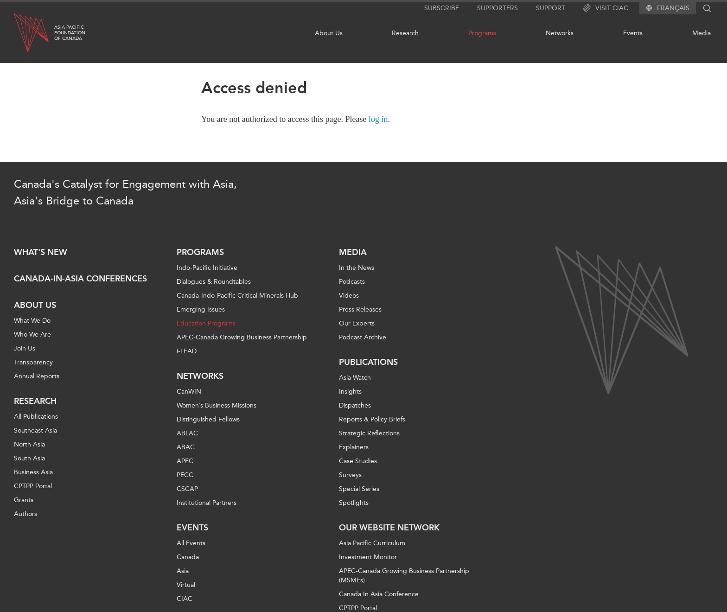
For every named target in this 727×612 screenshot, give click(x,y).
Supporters (497, 8)
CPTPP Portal (33, 486)
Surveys (350, 475)
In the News (356, 268)
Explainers (354, 447)
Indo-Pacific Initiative (207, 268)
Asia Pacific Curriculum (372, 543)
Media (701, 33)
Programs (482, 33)
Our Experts (357, 323)
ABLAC (187, 433)
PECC (185, 475)
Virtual (186, 585)
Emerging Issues (201, 309)
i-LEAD (187, 351)
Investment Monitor (368, 557)
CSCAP (187, 489)
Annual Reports (36, 376)
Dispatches (355, 405)
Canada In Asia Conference (379, 594)
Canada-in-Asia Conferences (80, 279)
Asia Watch (355, 378)
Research (405, 33)
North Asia (29, 444)
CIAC (184, 599)
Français (673, 8)
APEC (185, 461)
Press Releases (360, 309)
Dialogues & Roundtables (214, 282)
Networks (560, 33)
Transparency (33, 362)
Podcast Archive (362, 337)
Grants (23, 500)
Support (550, 8)
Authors (25, 514)
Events (633, 33)
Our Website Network (389, 528)
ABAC (186, 447)
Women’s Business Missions (216, 405)
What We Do (32, 321)
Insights (350, 391)
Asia (183, 571)
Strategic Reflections (369, 433)
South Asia (29, 458)
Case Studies (358, 461)
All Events (191, 543)
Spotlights (354, 503)
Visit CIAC (605, 8)
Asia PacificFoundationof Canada (69, 33)
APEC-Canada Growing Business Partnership (242, 337)
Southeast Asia (35, 430)
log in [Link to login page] (378, 119)
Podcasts (352, 282)
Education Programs (206, 323)
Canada (188, 557)
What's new (40, 252)
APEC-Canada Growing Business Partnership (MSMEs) (404, 575)
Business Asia (33, 472)
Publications (368, 362)
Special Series (359, 489)
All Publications (36, 417)
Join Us (24, 348)
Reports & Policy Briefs (372, 419)
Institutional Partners (206, 503)
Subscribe (441, 8)
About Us (329, 33)
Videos (349, 296)
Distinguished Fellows (208, 419)
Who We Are (32, 334)
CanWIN (189, 391)
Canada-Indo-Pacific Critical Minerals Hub (237, 296)
